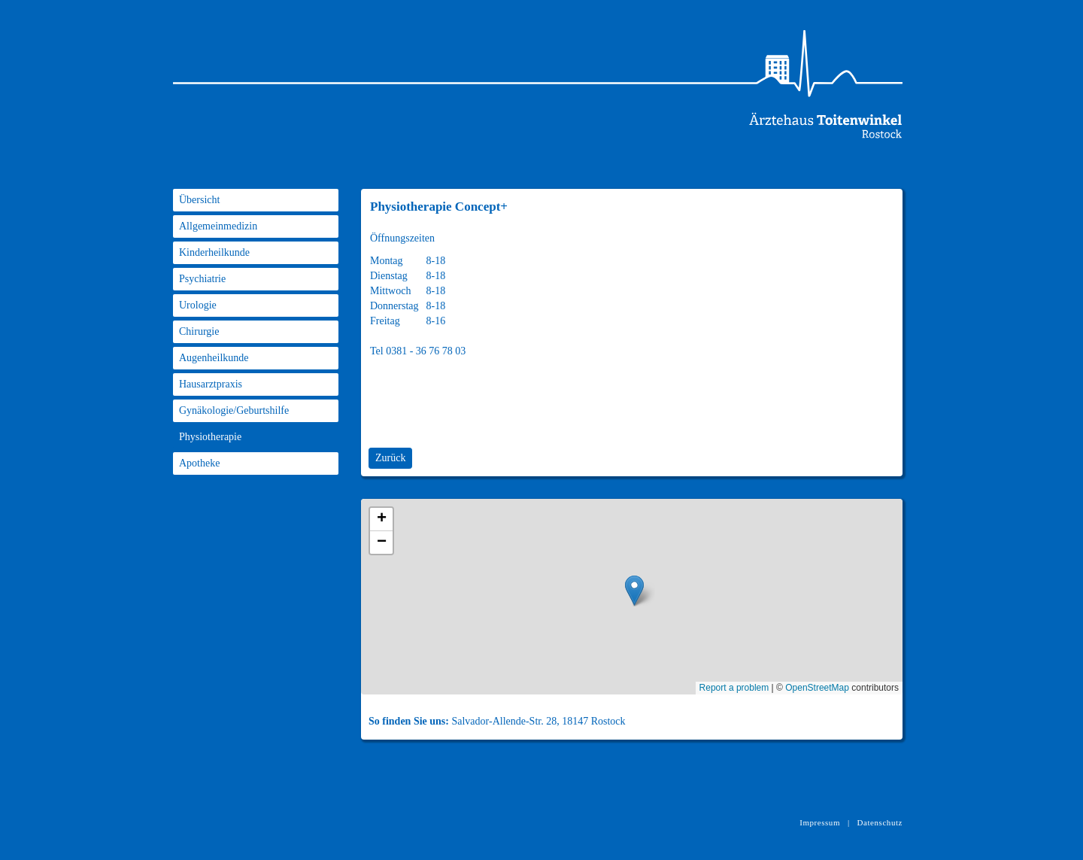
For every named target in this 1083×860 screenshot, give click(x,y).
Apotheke (199, 463)
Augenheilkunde (214, 357)
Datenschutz (879, 822)
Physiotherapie (210, 436)
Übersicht (199, 199)
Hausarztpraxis (210, 384)
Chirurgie (199, 331)
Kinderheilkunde (214, 252)
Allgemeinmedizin (218, 226)
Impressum (819, 822)
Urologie (198, 305)
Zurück (390, 457)
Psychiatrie (202, 278)
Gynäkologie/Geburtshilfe (234, 410)
